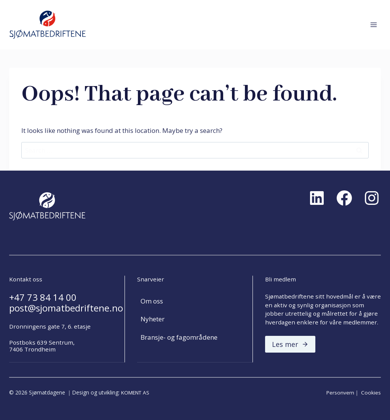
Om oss (152, 301)
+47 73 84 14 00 (43, 297)
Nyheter (153, 319)
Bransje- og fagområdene (179, 337)
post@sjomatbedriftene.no (66, 308)
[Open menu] (373, 24)
